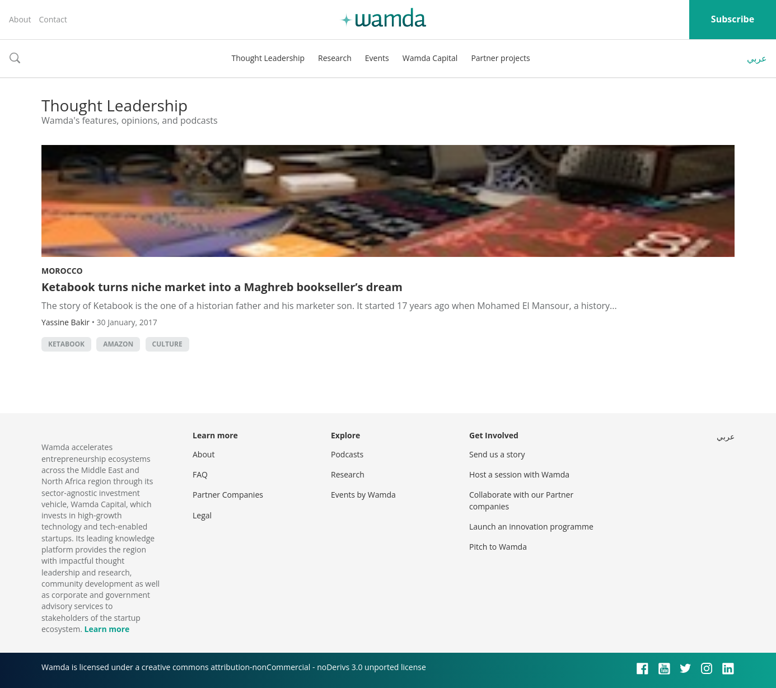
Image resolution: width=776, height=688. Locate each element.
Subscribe (732, 19)
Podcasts (347, 454)
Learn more (106, 629)
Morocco (62, 270)
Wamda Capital (430, 58)
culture (167, 344)
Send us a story (497, 454)
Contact (53, 19)
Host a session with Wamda (519, 474)
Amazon (118, 344)
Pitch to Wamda (498, 546)
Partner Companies (228, 494)
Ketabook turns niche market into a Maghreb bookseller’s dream (222, 286)
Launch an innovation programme (531, 526)
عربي (757, 58)
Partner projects (500, 58)
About (20, 19)
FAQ (200, 474)
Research (335, 58)
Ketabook (66, 344)
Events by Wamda (363, 494)
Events (377, 58)
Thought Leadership (268, 58)
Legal (202, 515)
